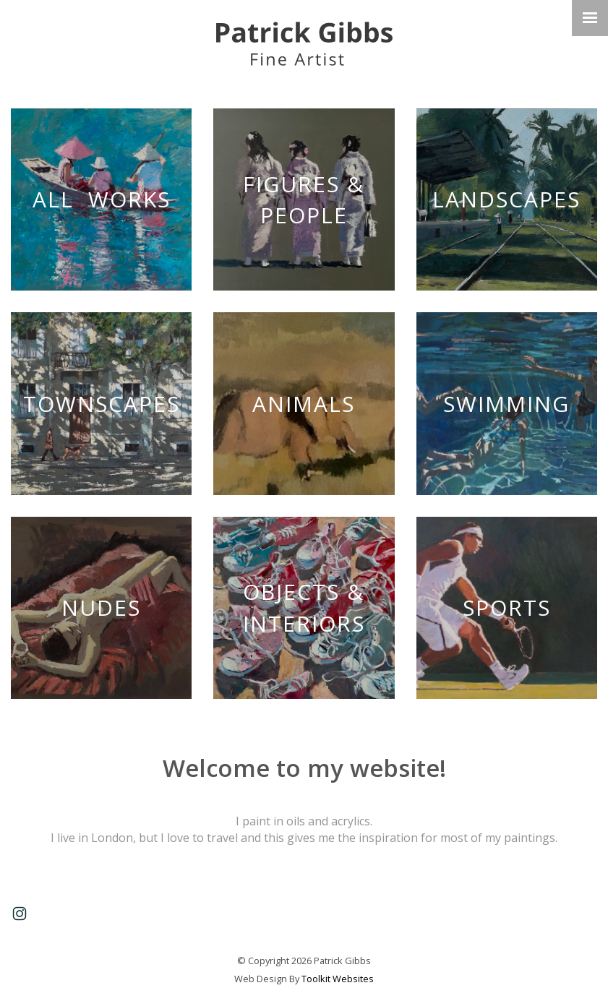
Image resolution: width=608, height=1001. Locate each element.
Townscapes (101, 403)
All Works (102, 199)
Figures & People (303, 200)
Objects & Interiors (304, 607)
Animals (303, 403)
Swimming (506, 403)
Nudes (101, 607)
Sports (507, 607)
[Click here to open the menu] (590, 18)
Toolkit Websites (337, 978)
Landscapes (506, 199)
